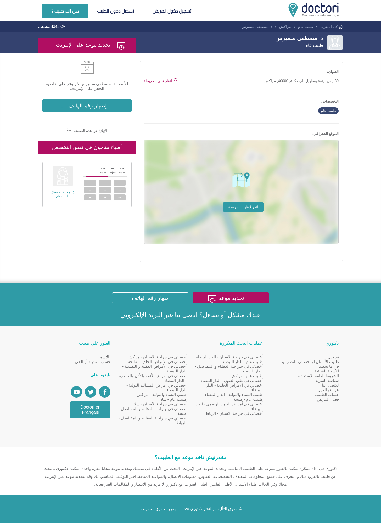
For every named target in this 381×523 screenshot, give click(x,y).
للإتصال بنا (330, 385)
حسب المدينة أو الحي (92, 361)
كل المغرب (329, 27)
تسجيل (333, 357)
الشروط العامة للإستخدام (318, 375)
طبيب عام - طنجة (248, 399)
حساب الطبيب (327, 394)
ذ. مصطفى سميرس (257, 27)
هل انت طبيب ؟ (65, 11)
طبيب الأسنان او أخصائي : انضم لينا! (309, 361)
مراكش (285, 27)
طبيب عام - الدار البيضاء (242, 361)
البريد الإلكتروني (141, 314)
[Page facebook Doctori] (104, 392)
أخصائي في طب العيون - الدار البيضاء (232, 380)
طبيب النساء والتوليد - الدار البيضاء (234, 394)
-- (119, 183)
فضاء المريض (328, 399)
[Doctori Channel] (76, 392)
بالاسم (105, 357)
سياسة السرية (327, 380)
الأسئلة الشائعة (326, 371)
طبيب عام (305, 27)
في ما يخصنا (328, 366)
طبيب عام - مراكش (247, 375)
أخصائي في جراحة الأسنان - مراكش (157, 357)
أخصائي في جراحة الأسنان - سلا (160, 404)
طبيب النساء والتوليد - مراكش (162, 394)
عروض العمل (328, 390)
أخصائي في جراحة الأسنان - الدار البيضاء (229, 357)
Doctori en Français (90, 410)
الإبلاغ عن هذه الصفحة (87, 130)
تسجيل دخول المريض (172, 11)
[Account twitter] (90, 392)
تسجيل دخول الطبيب (115, 11)
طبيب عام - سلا (174, 399)
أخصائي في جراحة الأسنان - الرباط (234, 413)
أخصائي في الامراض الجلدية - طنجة (157, 361)
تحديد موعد (231, 298)
